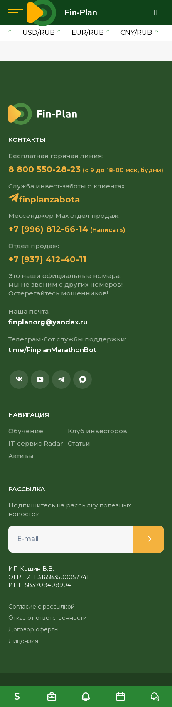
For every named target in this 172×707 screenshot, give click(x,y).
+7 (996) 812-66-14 (48, 229)
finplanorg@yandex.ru (48, 322)
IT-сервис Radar (35, 443)
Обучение (25, 431)
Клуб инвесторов (97, 431)
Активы (21, 456)
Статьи (79, 443)
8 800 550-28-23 (44, 169)
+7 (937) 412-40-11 (47, 259)
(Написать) (107, 230)
